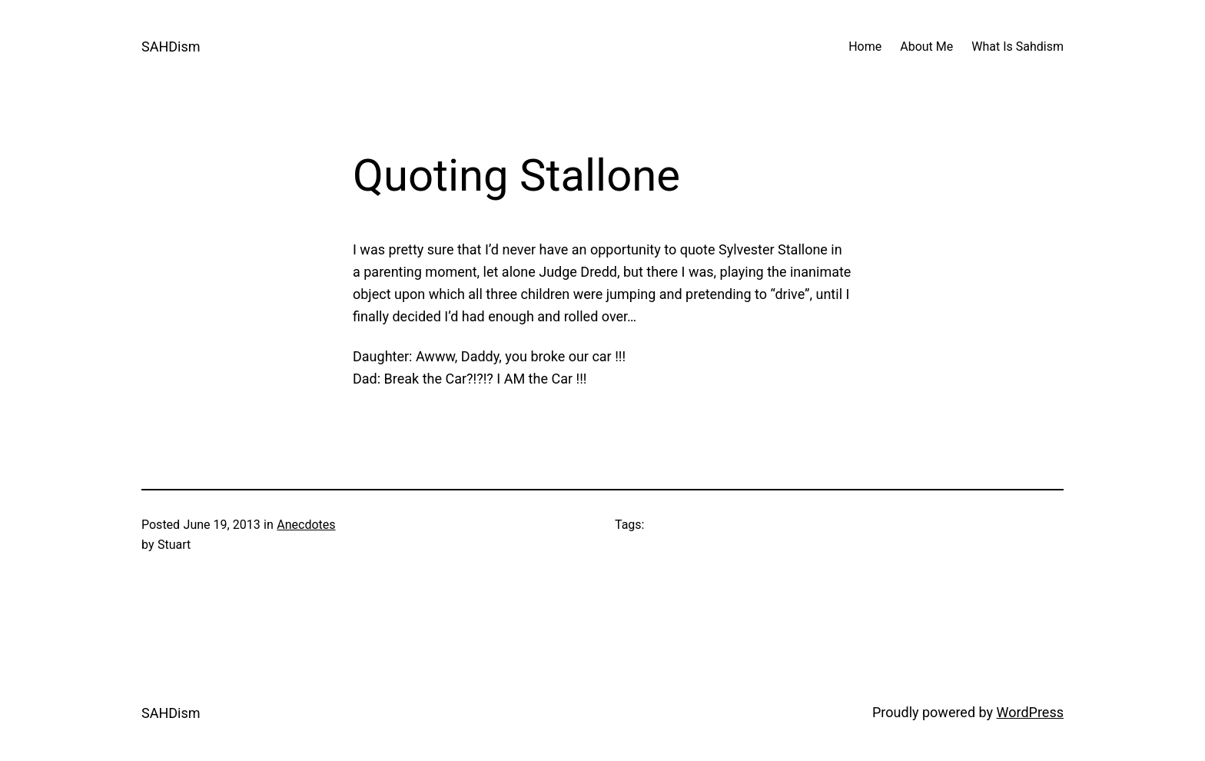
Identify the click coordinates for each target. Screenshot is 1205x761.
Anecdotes (306, 524)
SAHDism (171, 46)
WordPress (1030, 712)
